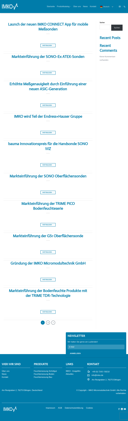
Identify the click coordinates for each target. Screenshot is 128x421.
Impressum (50, 408)
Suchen (102, 22)
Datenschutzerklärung (74, 408)
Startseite (51, 6)
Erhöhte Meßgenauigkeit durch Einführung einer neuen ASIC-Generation (48, 86)
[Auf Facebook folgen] (119, 409)
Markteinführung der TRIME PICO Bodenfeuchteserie (48, 206)
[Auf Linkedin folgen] (122, 409)
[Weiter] (53, 323)
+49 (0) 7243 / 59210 (101, 372)
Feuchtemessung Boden (44, 374)
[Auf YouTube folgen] (125, 409)
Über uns (77, 6)
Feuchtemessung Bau (43, 377)
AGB (60, 408)
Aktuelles (70, 374)
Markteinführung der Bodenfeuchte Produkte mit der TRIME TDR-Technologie (48, 293)
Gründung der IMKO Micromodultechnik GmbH (48, 263)
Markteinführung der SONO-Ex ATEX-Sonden (48, 56)
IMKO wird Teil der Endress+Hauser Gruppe (48, 116)
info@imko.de (97, 375)
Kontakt (93, 6)
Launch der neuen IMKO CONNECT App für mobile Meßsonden (48, 27)
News (85, 6)
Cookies (89, 408)
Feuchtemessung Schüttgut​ (45, 371)
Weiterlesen (48, 45)
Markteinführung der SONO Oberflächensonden (48, 176)
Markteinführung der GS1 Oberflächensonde (48, 236)
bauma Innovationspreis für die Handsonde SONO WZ (48, 146)
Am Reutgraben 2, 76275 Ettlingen (106, 380)
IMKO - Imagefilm (73, 371)
